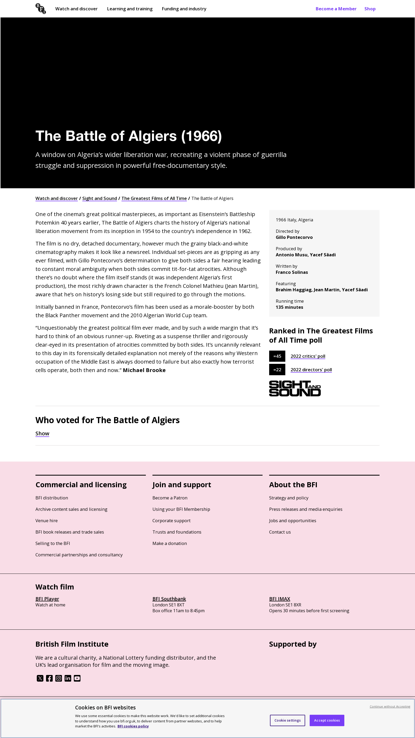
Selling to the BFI (52, 543)
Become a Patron (169, 498)
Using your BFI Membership (181, 509)
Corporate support (171, 520)
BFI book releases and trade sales (69, 532)
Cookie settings (287, 720)
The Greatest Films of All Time (154, 198)
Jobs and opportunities (292, 520)
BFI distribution (51, 498)
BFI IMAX (279, 599)
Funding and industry (184, 9)
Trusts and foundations (176, 532)
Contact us (280, 532)
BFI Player (47, 599)
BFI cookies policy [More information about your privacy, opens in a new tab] (133, 726)
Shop (370, 9)
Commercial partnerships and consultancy (79, 555)
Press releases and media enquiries (305, 509)
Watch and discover (76, 9)
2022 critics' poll (308, 356)
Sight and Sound (99, 198)
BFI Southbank (169, 599)
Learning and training (129, 9)
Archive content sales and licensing (71, 509)
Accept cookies (327, 720)
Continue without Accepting (390, 706)
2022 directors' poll (311, 369)
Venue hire (46, 520)
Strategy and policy (288, 498)
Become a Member (336, 9)
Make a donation (169, 543)
